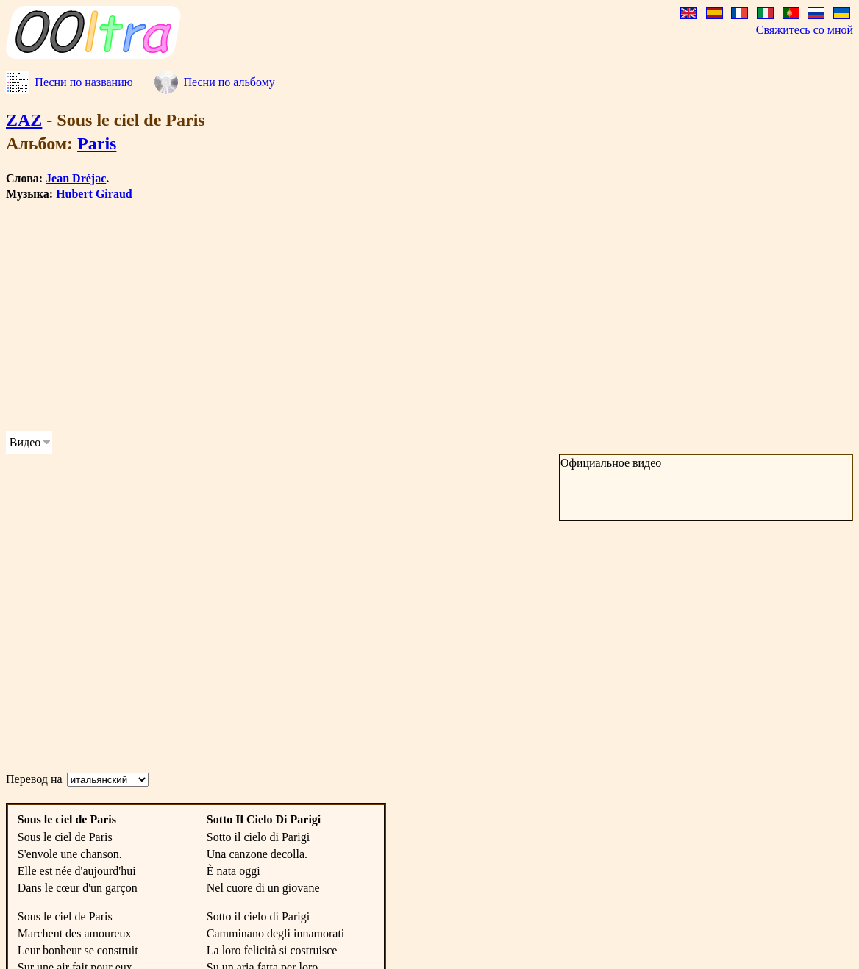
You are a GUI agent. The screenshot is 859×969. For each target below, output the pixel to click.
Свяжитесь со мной (804, 30)
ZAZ (24, 119)
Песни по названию (83, 82)
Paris (96, 143)
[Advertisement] (376, 316)
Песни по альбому (228, 82)
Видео (25, 442)
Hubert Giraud (94, 193)
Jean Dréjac (76, 178)
